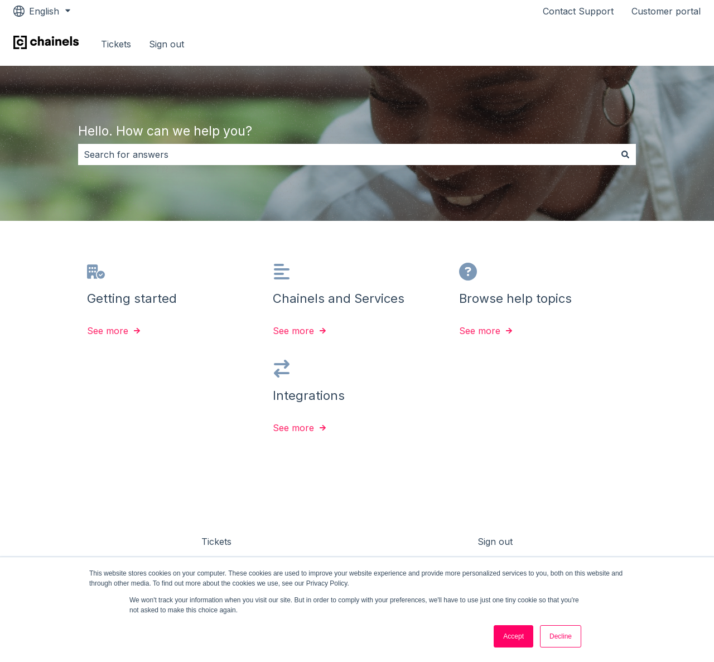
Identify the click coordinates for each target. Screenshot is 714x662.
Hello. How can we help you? (165, 131)
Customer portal (666, 11)
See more (107, 331)
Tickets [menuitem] (216, 541)
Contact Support (578, 11)
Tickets (116, 44)
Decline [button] (560, 636)
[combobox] (346, 154)
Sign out (166, 44)
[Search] (625, 154)
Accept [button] (513, 636)
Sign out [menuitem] (495, 541)
